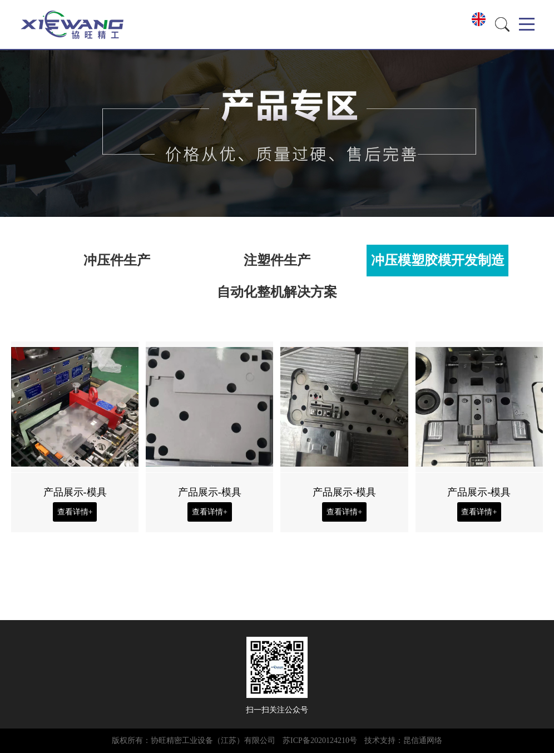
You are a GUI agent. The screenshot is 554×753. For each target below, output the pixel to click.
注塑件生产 (277, 260)
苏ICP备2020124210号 (320, 740)
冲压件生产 (116, 260)
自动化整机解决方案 (277, 292)
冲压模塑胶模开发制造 (437, 260)
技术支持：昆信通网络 (403, 740)
